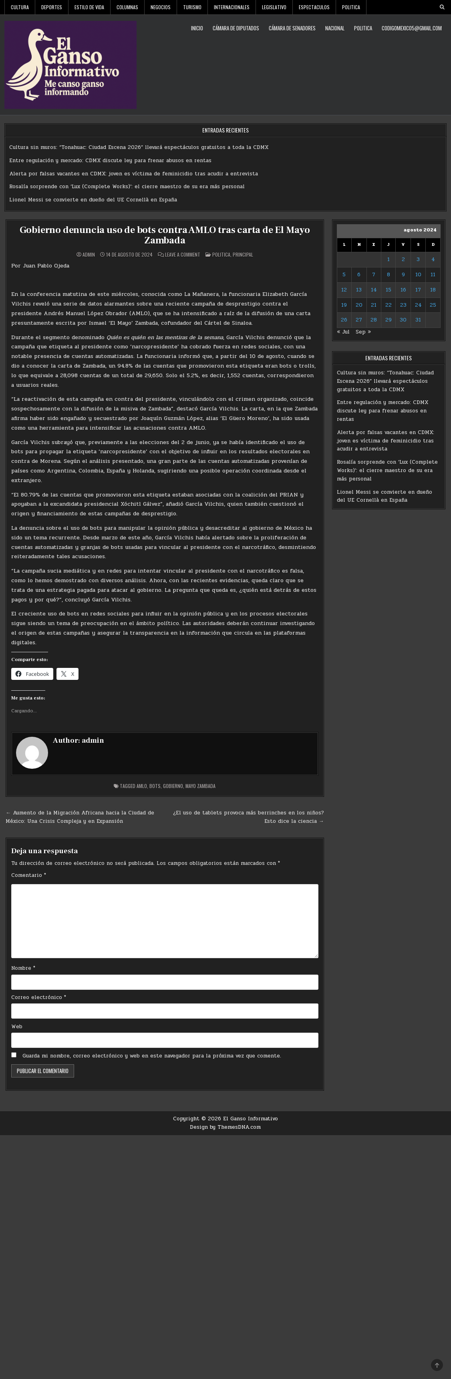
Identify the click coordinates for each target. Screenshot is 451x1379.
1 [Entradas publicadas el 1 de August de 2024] (388, 259)
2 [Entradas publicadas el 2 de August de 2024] (403, 259)
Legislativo (274, 7)
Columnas (127, 7)
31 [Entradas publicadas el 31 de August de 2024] (418, 320)
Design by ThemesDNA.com (225, 1127)
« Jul (343, 332)
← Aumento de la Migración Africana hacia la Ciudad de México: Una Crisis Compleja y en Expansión (80, 817)
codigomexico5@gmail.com (412, 28)
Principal (243, 254)
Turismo (192, 7)
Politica (351, 7)
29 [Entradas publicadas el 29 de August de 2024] (388, 320)
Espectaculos (314, 7)
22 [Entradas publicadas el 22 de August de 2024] (388, 305)
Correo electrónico (38, 997)
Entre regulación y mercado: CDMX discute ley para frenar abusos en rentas (110, 161)
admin (89, 254)
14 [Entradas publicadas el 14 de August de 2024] (374, 290)
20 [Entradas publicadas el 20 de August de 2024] (359, 305)
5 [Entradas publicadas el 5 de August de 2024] (344, 275)
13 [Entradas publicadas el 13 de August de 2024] (359, 290)
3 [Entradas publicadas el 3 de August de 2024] (418, 259)
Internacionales (232, 7)
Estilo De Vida (89, 7)
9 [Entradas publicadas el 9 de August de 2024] (403, 275)
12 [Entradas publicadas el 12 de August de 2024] (344, 290)
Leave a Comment (182, 254)
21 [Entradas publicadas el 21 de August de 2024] (374, 305)
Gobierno (173, 785)
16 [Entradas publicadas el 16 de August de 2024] (403, 290)
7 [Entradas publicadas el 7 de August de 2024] (373, 275)
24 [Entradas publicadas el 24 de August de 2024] (418, 305)
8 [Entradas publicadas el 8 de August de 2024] (388, 275)
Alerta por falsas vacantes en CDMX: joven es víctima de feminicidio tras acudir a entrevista (133, 174)
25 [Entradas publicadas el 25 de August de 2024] (433, 305)
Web (16, 1027)
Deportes (51, 7)
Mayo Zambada (200, 785)
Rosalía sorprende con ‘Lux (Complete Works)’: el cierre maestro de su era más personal (127, 187)
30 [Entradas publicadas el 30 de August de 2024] (403, 320)
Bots (155, 785)
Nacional (334, 28)
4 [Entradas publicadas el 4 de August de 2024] (433, 259)
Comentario (28, 875)
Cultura (20, 7)
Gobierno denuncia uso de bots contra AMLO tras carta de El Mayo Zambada (165, 235)
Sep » (363, 332)
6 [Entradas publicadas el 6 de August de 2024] (358, 275)
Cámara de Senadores (292, 28)
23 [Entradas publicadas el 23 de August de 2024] (403, 305)
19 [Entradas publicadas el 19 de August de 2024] (344, 305)
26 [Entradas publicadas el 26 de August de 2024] (344, 320)
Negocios (161, 7)
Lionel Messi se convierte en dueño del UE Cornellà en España (93, 200)
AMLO (142, 785)
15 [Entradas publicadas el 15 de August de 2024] (388, 290)
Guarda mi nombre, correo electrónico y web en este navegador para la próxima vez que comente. (151, 1056)
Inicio (197, 28)
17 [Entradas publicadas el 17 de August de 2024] (418, 290)
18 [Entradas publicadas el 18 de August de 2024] (433, 290)
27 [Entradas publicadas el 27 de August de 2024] (359, 320)
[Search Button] (442, 7)
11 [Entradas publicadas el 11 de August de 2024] (433, 275)
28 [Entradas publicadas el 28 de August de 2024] (373, 320)
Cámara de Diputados (236, 28)
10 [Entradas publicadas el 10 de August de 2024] (418, 275)
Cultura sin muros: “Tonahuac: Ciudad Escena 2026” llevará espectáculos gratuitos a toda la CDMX (138, 147)
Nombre (23, 968)
